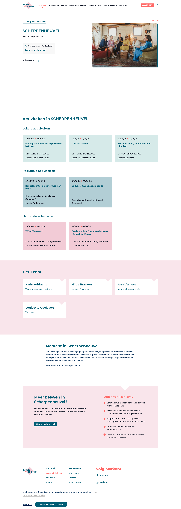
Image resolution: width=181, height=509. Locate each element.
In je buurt (42, 5)
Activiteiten (54, 5)
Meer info (27, 504)
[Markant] (28, 5)
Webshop (123, 5)
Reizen (64, 5)
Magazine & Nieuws (77, 5)
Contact (72, 478)
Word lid (49, 482)
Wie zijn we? (74, 473)
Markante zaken (95, 5)
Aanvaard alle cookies (51, 504)
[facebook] (157, 5)
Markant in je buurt (54, 473)
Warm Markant (110, 5)
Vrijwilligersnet (75, 482)
